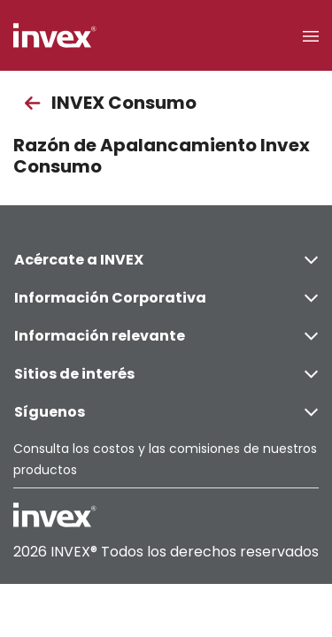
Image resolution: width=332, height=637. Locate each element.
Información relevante (166, 336)
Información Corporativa (166, 298)
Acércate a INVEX (166, 259)
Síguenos (166, 412)
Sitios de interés (166, 374)
